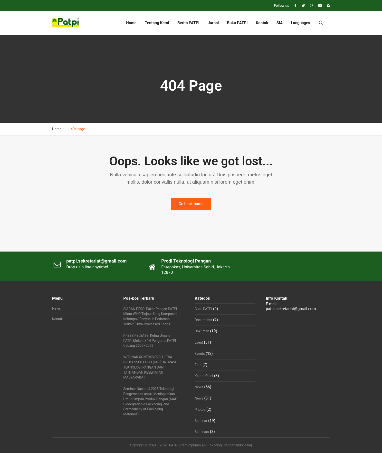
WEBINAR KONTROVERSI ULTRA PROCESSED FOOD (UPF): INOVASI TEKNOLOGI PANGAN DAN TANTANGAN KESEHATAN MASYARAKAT (149, 367)
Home (131, 23)
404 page (78, 129)
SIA (280, 23)
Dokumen (202, 331)
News (56, 308)
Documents (203, 320)
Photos (200, 409)
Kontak (262, 23)
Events (200, 354)
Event (199, 342)
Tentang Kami (157, 23)
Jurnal (213, 23)
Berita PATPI (188, 23)
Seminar (201, 421)
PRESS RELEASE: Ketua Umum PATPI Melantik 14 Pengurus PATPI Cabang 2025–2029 (149, 341)
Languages (300, 23)
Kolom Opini (204, 376)
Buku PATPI (237, 23)
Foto (198, 365)
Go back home (191, 203)
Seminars (202, 432)
